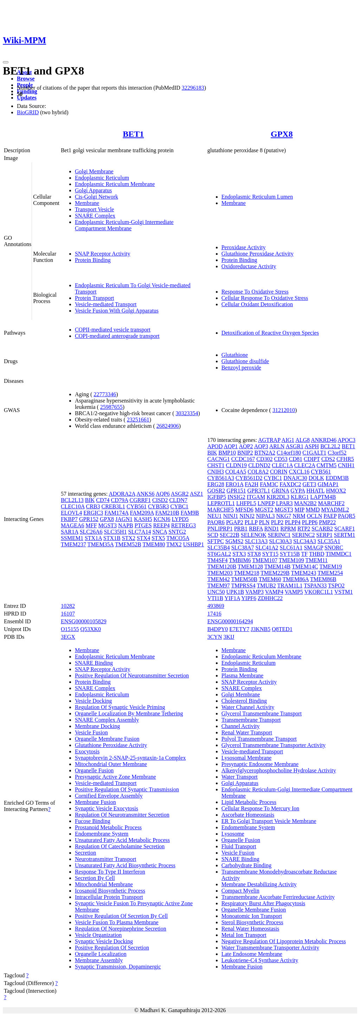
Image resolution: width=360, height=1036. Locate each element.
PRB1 (241, 529)
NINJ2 (247, 516)
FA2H (251, 484)
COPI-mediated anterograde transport (117, 336)
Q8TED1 (282, 629)
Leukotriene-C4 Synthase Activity (259, 960)
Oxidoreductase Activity (248, 266)
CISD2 (160, 500)
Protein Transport (94, 298)
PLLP (251, 522)
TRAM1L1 (289, 585)
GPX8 (282, 134)
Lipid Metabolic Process (248, 802)
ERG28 (215, 484)
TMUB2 (266, 585)
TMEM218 (246, 573)
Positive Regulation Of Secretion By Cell (121, 916)
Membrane (87, 203)
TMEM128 (250, 567)
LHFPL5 (246, 503)
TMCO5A (177, 538)
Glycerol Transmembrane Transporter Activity (273, 745)
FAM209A (142, 513)
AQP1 (231, 446)
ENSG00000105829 (84, 621)
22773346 (105, 394)
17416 (214, 614)
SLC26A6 (91, 532)
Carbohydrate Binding (246, 865)
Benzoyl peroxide (241, 368)
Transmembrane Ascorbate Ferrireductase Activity (278, 897)
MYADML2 (335, 510)
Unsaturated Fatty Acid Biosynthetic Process (125, 865)
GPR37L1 (258, 491)
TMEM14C (305, 567)
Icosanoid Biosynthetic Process (110, 891)
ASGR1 (294, 446)
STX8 (254, 554)
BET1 (133, 134)
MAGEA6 (72, 525)
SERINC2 (303, 535)
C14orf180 (289, 453)
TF (304, 554)
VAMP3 (254, 592)
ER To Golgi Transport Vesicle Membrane (268, 821)
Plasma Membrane (242, 675)
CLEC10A (73, 506)
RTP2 (303, 529)
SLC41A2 (267, 548)
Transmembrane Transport (251, 720)
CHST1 (216, 465)
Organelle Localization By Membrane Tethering (129, 713)
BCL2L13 (72, 500)
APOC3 (346, 440)
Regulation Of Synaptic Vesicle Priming (120, 707)
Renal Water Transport (246, 732)
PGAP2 (234, 522)
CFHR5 (345, 459)
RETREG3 (183, 525)
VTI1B (215, 598)
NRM (298, 516)
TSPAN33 (315, 585)
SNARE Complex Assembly (107, 720)
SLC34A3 (304, 541)
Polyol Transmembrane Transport (259, 739)
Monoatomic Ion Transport (251, 916)
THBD (316, 554)
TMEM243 (303, 573)
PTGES (143, 525)
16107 (68, 614)
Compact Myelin (240, 891)
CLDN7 (178, 500)
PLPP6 (309, 522)
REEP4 (161, 525)
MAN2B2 (305, 503)
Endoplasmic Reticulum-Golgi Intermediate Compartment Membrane (124, 225)
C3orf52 (337, 453)
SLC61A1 (290, 548)
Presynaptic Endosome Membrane (260, 764)
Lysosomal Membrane (246, 758)
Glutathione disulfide (245, 361)
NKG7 (283, 516)
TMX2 (174, 544)
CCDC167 (243, 459)
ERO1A (235, 484)
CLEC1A (282, 465)
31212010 (283, 410)
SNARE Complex (95, 216)
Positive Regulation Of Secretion (112, 948)
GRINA (280, 491)
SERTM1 (344, 535)
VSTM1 (343, 592)
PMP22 (327, 522)
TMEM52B (128, 544)
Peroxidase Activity (243, 247)
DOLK (316, 478)
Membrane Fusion (95, 802)
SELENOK (253, 535)
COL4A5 (235, 472)
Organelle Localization (101, 954)
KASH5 (143, 519)
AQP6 (163, 494)
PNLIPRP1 (220, 529)
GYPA (297, 491)
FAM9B (190, 513)
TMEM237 (73, 544)
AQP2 (246, 446)
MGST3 (107, 525)
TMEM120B (222, 567)
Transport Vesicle (94, 209)
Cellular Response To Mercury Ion (260, 808)
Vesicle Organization (98, 935)
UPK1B (235, 592)
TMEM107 (264, 560)
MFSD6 (244, 510)
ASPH (311, 446)
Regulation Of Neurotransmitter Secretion (122, 815)
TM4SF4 (217, 560)
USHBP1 (193, 544)
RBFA (256, 529)
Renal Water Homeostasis (250, 929)
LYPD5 (180, 519)
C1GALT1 (314, 453)
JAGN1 (124, 519)
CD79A (119, 500)
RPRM (288, 529)
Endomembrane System (101, 834)
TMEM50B (244, 579)
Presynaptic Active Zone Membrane (115, 777)
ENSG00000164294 (230, 621)
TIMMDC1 (339, 554)
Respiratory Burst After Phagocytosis (263, 903)
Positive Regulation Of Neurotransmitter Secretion (132, 675)
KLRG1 (300, 497)
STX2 (128, 538)
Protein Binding (93, 260)
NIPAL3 (265, 516)
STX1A (93, 538)
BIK (90, 500)
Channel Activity (240, 726)
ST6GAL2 (219, 554)
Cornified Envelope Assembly (109, 796)
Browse (25, 79)
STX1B (112, 538)
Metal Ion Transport (243, 935)
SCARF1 (344, 529)
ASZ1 (196, 494)
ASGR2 (180, 494)
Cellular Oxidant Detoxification (257, 304)
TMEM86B (323, 579)
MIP (299, 510)
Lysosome (232, 834)
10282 (68, 606)
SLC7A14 (139, 532)
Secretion (85, 853)
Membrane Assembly (99, 960)
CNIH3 (215, 472)
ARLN (277, 446)
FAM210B (167, 513)
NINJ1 (230, 516)
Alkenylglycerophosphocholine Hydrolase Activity (278, 770)
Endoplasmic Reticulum (102, 178)
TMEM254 (330, 573)
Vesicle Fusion (91, 732)
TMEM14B (277, 567)
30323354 (186, 413)
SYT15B (290, 554)
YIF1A (232, 598)
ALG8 (302, 440)
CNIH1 (346, 465)
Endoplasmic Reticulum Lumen (257, 197)
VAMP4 (274, 592)
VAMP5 (294, 592)
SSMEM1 (72, 538)
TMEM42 (218, 579)
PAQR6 (216, 522)
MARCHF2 (331, 503)
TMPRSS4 (243, 585)
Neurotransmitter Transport (105, 859)
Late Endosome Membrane (251, 954)
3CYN (214, 637)
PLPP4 (292, 522)
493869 (215, 606)
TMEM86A (295, 579)
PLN (264, 522)
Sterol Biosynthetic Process (252, 922)
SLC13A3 (256, 541)
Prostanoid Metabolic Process (108, 827)
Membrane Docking (97, 726)
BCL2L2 (330, 446)
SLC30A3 (280, 541)
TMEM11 (317, 560)
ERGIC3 (93, 513)
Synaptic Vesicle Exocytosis (106, 808)
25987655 (111, 407)
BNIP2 (245, 453)
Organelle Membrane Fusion (107, 739)
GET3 (309, 484)
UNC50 (216, 592)
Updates (27, 98)
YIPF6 (248, 598)
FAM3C (269, 484)
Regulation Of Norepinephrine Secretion (120, 929)
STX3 (239, 554)
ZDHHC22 (270, 598)
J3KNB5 (260, 629)
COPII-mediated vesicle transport (112, 330)
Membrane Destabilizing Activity (259, 884)
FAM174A (116, 513)
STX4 (143, 538)
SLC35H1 (115, 532)
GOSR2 (216, 491)
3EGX (68, 637)
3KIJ (228, 637)
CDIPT (312, 459)
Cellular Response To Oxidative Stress (264, 298)
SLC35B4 (218, 548)
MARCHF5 (220, 510)
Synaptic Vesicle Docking (104, 941)
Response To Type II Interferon (110, 872)
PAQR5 (346, 516)
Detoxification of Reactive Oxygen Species (270, 333)
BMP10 (227, 453)
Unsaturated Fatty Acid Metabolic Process (122, 840)
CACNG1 (218, 459)
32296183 (193, 88)
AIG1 (288, 440)
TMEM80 (153, 544)
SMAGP (313, 548)
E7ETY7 (239, 629)
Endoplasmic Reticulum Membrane (115, 184)
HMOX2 (336, 491)
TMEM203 (220, 573)
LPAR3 (284, 503)
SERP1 (324, 535)
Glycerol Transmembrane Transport (261, 713)
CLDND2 (259, 465)
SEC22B (229, 535)
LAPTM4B (323, 497)
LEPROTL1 (221, 503)
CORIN (279, 472)
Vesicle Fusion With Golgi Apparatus (117, 311)
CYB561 (137, 506)
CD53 (280, 459)
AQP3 (261, 446)
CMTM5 (326, 465)
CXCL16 (299, 472)
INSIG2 (236, 497)
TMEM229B (275, 573)
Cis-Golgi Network (96, 197)
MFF (91, 525)
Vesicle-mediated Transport (106, 304)
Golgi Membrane (94, 171)
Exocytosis (87, 751)
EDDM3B (337, 478)
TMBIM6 (240, 560)
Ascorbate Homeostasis (248, 815)
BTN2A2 (264, 453)
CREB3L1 (113, 506)
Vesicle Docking (93, 701)
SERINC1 (279, 535)
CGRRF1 (139, 500)
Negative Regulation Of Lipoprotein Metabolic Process (283, 941)
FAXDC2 (290, 484)
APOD (215, 446)
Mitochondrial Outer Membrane (111, 764)
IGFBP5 (216, 497)
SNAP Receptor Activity (102, 254)
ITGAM (256, 497)
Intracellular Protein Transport (109, 897)
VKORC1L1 (318, 592)
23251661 (138, 420)
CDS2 (328, 459)
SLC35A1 (328, 541)
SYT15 (270, 554)
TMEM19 (331, 567)
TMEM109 (291, 560)
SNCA (159, 532)
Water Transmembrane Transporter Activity (270, 948)
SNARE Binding (94, 663)
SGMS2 (234, 541)
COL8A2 (258, 472)
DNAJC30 (295, 478)
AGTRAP (269, 440)
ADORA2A (122, 494)
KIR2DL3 (277, 497)
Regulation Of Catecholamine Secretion (120, 846)
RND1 (271, 529)
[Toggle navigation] (5, 62)
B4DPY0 (217, 629)
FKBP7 (69, 519)
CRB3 (93, 506)
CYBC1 (180, 506)
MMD (313, 510)
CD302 (264, 459)
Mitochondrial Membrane (104, 884)
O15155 (70, 629)
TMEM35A (101, 544)
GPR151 (236, 491)
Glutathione (234, 355)
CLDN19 (236, 465)
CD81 (295, 459)
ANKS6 (145, 494)
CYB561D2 (249, 478)
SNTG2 (177, 532)
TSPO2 (336, 585)
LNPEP (266, 503)
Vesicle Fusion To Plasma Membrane (117, 922)
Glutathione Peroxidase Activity (257, 254)
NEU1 (214, 516)
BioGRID (28, 112)
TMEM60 (270, 579)
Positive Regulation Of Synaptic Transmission (127, 789)
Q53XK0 (90, 629)
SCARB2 (322, 529)
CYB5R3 (158, 506)
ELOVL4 (71, 513)
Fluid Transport (238, 846)
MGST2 (264, 510)
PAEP (329, 516)
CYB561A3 (220, 478)
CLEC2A (304, 465)
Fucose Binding (92, 821)
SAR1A (69, 532)
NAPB (125, 525)
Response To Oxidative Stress (255, 292)
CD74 (102, 500)
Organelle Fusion (94, 770)
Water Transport (239, 777)
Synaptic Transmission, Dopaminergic (118, 967)
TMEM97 (218, 585)
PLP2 (277, 522)
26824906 (167, 426)
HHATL (315, 491)
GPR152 (88, 519)
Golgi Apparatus (93, 190)
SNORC (333, 548)
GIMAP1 (328, 484)
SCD (212, 535)
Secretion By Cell (95, 878)
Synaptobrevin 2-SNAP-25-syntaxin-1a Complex (130, 758)
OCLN (314, 516)
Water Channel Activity (248, 707)
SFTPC (215, 541)
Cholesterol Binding (244, 701)
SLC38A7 (242, 548)
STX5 (158, 538)
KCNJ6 (162, 519)
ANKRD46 (323, 440)
